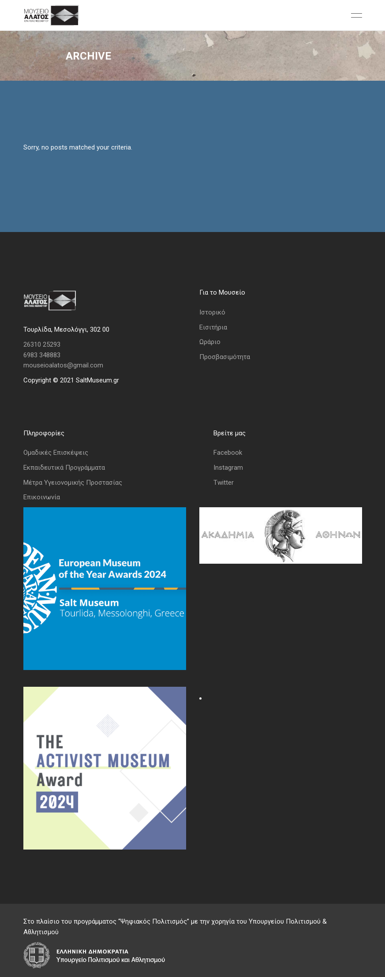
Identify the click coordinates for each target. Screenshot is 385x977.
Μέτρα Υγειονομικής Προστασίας (72, 483)
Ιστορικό (212, 312)
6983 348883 (41, 355)
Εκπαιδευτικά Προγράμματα (64, 468)
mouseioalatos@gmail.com (63, 365)
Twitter (223, 483)
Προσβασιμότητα (224, 357)
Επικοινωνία (41, 497)
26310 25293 (41, 344)
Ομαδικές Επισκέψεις (55, 453)
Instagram (228, 468)
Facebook (227, 453)
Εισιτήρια (213, 327)
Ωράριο (210, 342)
